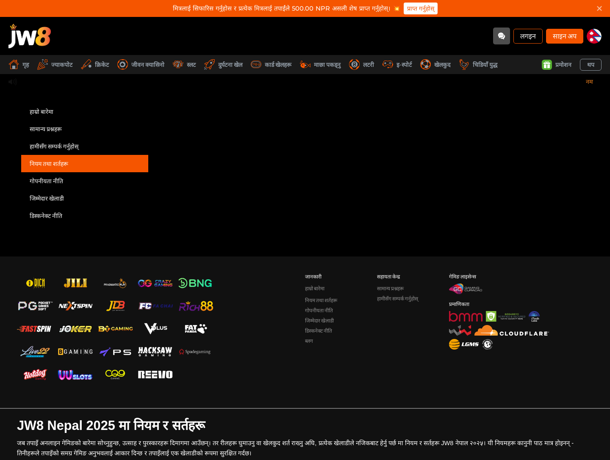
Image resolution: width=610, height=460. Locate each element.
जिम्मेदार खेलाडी (47, 198)
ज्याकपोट (54, 64)
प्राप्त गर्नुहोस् (420, 8)
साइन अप (565, 36)
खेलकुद (435, 64)
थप (590, 64)
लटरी (361, 64)
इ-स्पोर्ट (397, 64)
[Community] (501, 36)
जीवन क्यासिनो (140, 64)
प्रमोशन (556, 65)
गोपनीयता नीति (46, 181)
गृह (18, 64)
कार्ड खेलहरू (271, 64)
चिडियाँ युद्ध (478, 64)
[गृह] (29, 36)
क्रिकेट (95, 64)
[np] (594, 36)
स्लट (184, 64)
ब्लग (309, 341)
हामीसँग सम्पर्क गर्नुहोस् (54, 146)
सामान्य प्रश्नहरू (46, 128)
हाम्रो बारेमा (41, 111)
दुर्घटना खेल (223, 64)
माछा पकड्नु (320, 64)
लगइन (528, 36)
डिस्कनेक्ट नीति (46, 215)
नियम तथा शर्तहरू (49, 163)
